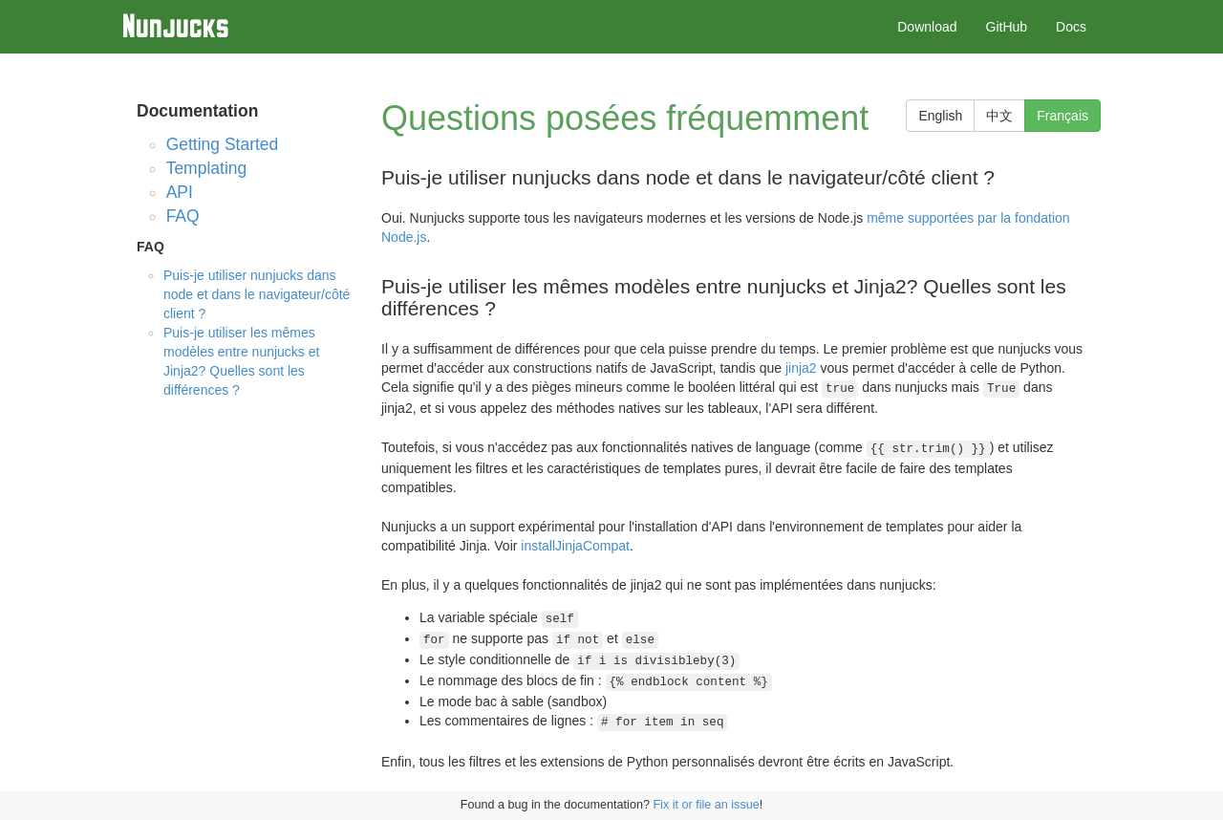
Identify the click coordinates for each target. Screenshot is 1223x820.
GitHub (1007, 26)
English (940, 115)
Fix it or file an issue (706, 804)
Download (926, 26)
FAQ (183, 216)
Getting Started (222, 144)
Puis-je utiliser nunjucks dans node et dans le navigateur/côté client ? (256, 294)
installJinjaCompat (575, 545)
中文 (999, 115)
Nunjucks (175, 26)
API (179, 192)
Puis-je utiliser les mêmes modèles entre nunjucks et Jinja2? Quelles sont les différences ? (241, 361)
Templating (206, 168)
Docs (1071, 26)
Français (1062, 115)
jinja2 (801, 368)
